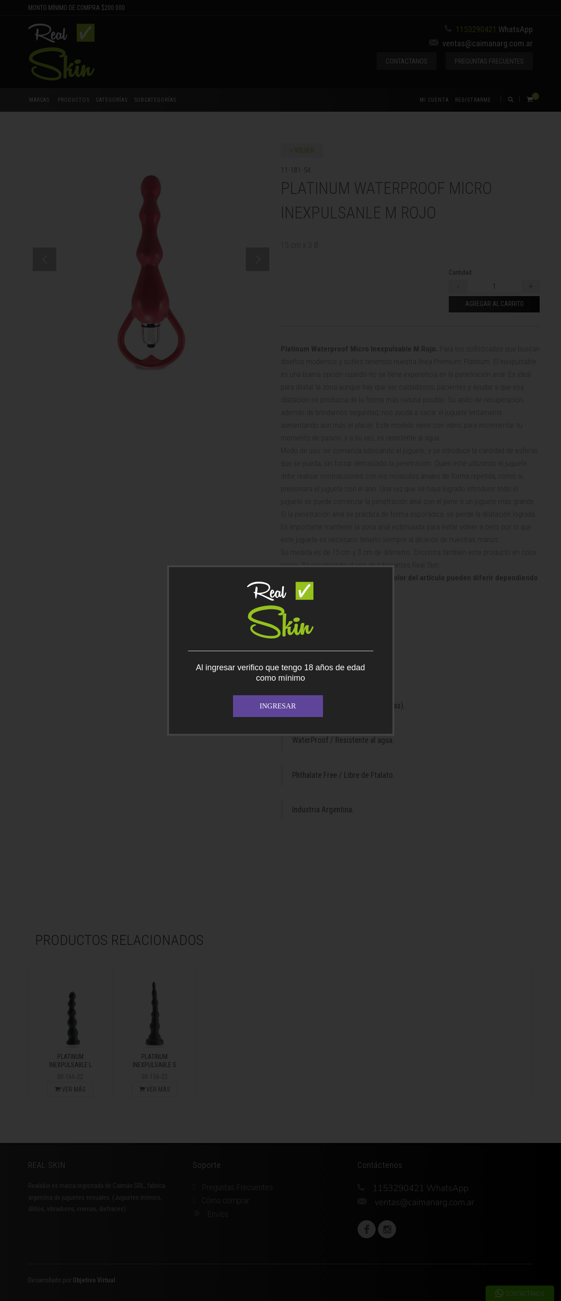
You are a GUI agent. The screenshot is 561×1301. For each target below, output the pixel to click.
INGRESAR (277, 706)
